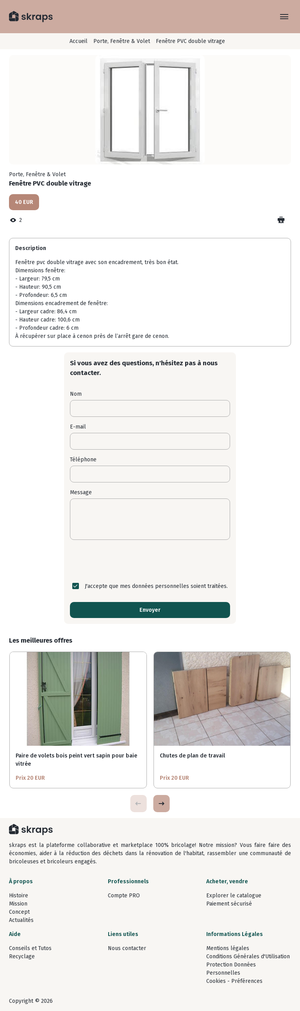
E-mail (78, 426)
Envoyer (150, 610)
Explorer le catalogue (233, 895)
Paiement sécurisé (229, 903)
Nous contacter (127, 948)
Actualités (21, 920)
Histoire (18, 895)
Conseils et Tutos (30, 948)
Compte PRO (124, 895)
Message (81, 492)
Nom (76, 394)
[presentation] (150, 561)
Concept (19, 912)
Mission (18, 903)
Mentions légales (227, 948)
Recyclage (22, 956)
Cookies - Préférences (234, 981)
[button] (161, 803)
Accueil (79, 41)
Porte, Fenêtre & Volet (121, 41)
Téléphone (83, 459)
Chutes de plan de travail (192, 755)
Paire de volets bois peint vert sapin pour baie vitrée (76, 759)
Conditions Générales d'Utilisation (248, 956)
